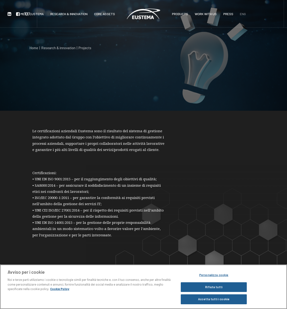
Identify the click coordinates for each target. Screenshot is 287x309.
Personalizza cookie (213, 275)
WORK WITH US (206, 14)
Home (33, 48)
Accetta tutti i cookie (214, 299)
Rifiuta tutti (213, 287)
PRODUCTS (180, 14)
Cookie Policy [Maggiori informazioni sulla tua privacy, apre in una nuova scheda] (59, 289)
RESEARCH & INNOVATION (69, 14)
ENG (243, 14)
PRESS (228, 14)
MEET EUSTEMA (32, 14)
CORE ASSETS (104, 14)
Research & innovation (58, 48)
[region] (143, 287)
